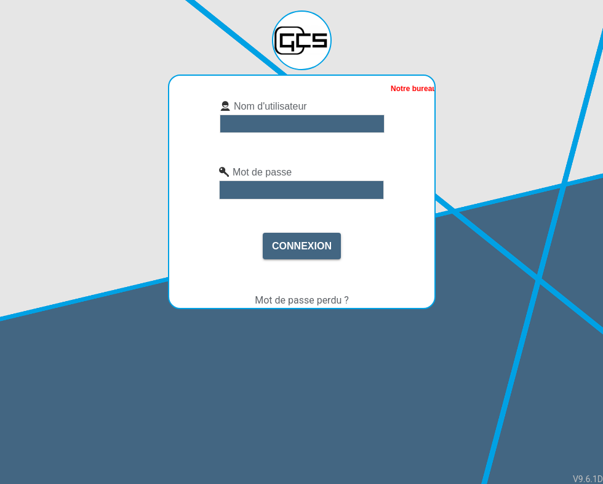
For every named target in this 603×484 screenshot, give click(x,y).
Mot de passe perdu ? (302, 300)
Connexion (302, 246)
